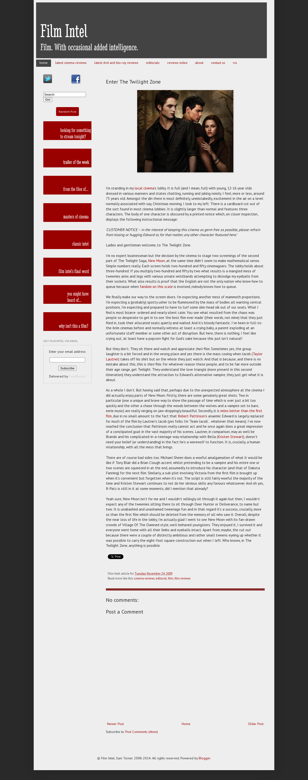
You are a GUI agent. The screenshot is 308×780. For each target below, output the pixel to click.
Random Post (67, 111)
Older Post (255, 724)
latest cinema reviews (71, 63)
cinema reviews (144, 578)
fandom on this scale (156, 286)
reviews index (177, 63)
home (43, 63)
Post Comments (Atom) (141, 732)
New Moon (156, 260)
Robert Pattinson (191, 416)
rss (235, 63)
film (170, 578)
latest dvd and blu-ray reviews (116, 63)
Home (186, 724)
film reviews (182, 578)
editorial (161, 578)
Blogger (204, 758)
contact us (218, 63)
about (199, 63)
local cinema (144, 188)
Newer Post (115, 724)
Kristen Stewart (230, 436)
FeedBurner (77, 376)
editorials (153, 63)
